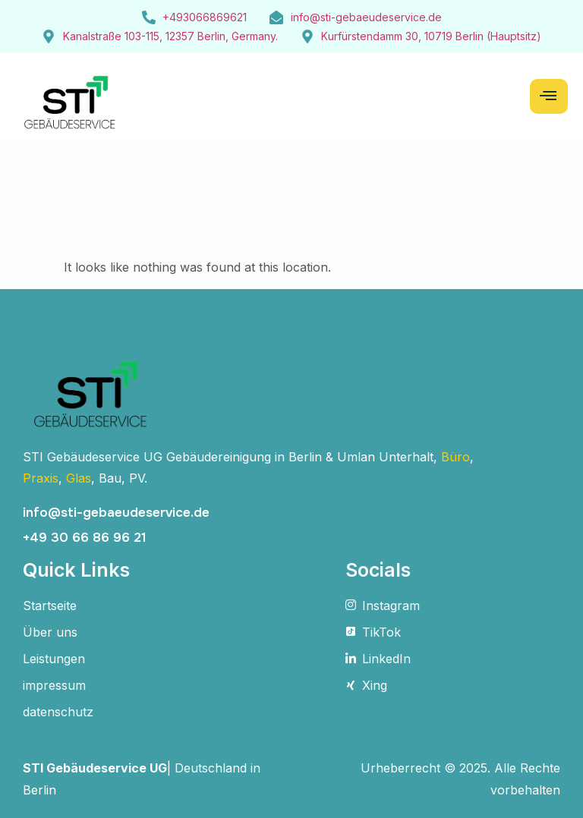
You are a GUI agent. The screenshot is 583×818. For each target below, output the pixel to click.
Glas (78, 478)
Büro (455, 456)
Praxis (40, 478)
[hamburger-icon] (549, 97)
